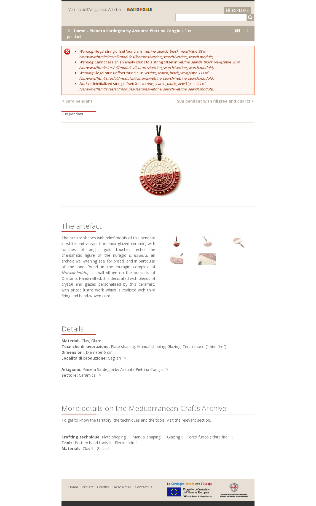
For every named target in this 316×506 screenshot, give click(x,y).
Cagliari (114, 358)
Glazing (173, 437)
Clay (86, 448)
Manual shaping (146, 437)
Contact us (143, 486)
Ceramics (87, 375)
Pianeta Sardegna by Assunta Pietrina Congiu (135, 30)
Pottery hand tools (91, 442)
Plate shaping (114, 437)
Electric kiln (124, 442)
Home (79, 30)
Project (87, 486)
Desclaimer (122, 486)
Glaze (102, 448)
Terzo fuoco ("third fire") (209, 437)
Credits (103, 486)
